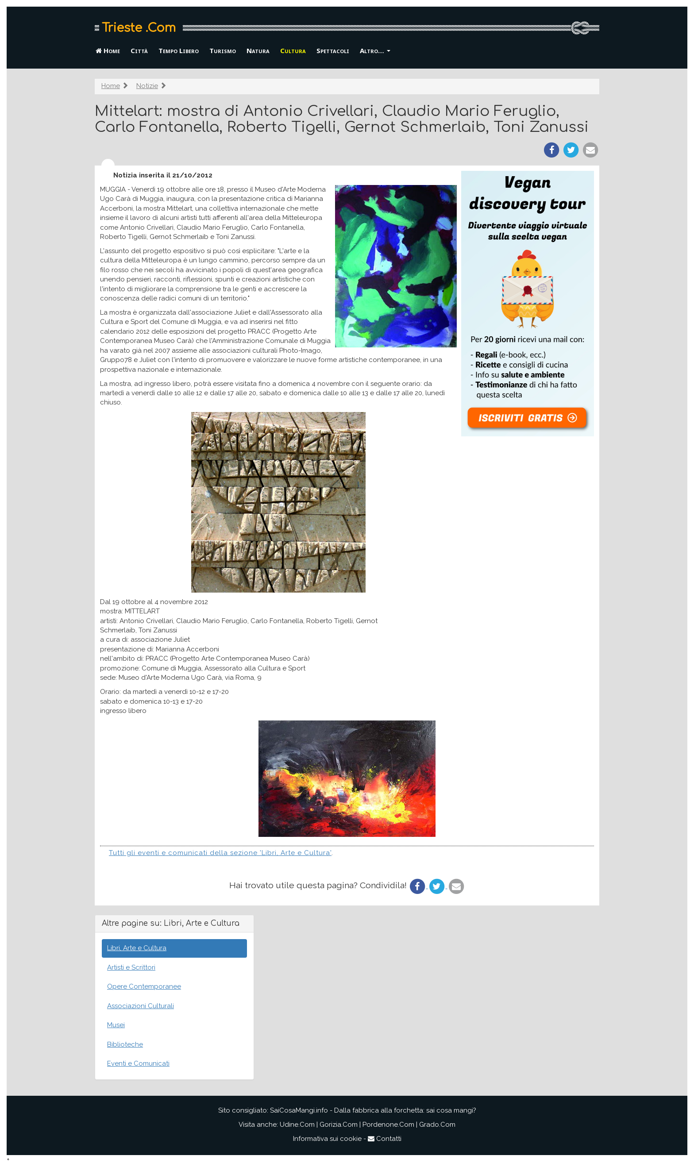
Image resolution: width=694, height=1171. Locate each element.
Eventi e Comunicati (138, 1063)
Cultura (293, 50)
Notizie (147, 86)
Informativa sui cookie (327, 1139)
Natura (258, 50)
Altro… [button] (375, 50)
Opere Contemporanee (144, 986)
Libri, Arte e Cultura (136, 948)
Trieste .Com (139, 28)
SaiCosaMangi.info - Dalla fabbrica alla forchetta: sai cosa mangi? (373, 1110)
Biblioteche (125, 1044)
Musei (116, 1025)
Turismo (222, 50)
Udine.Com (297, 1125)
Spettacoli (332, 50)
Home (108, 50)
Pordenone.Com (388, 1125)
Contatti (384, 1139)
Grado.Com (437, 1125)
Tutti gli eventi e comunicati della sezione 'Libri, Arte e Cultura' (220, 853)
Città (139, 50)
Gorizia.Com (339, 1125)
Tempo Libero (178, 50)
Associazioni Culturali (140, 1006)
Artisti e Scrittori (131, 967)
